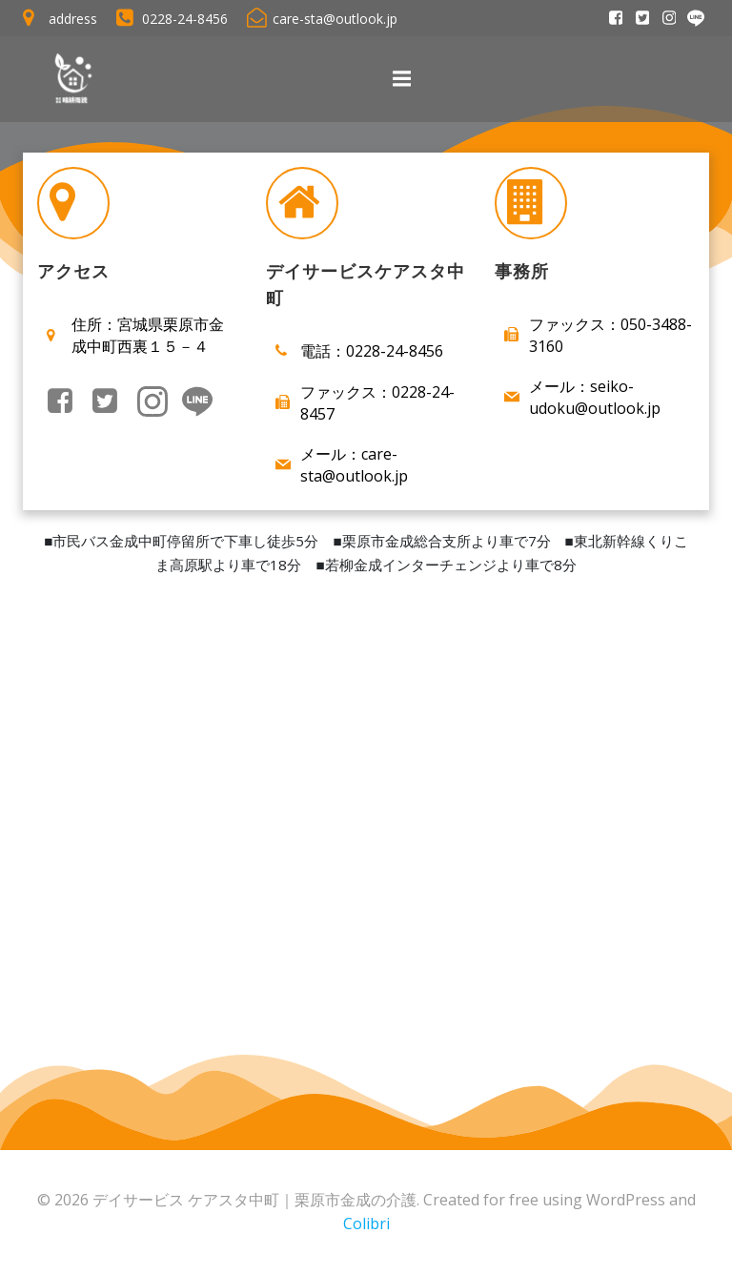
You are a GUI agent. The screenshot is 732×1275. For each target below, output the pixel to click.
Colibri (366, 1224)
